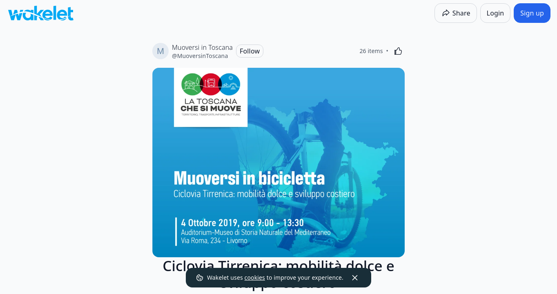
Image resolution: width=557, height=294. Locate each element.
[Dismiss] (354, 277)
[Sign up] (532, 13)
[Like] (398, 51)
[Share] (455, 13)
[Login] (495, 13)
